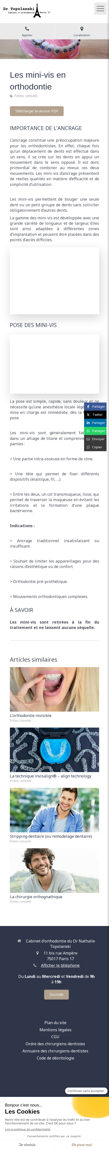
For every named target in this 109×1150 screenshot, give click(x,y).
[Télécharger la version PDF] (37, 111)
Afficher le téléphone (60, 965)
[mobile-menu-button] (100, 8)
